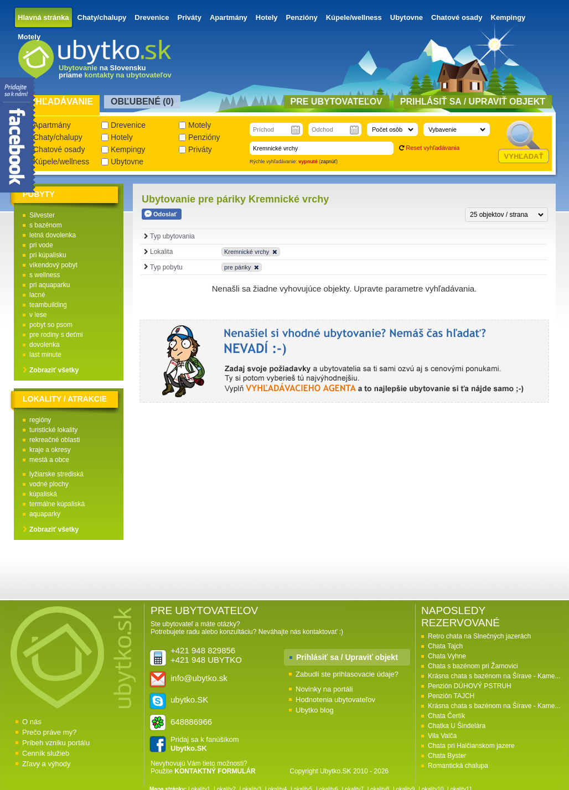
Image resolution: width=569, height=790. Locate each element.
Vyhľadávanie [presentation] (58, 101)
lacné (37, 295)
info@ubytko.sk (198, 678)
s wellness (44, 275)
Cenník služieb (45, 753)
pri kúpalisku (47, 255)
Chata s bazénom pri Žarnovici (473, 666)
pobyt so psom (51, 325)
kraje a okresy (50, 450)
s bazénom (45, 225)
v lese (37, 315)
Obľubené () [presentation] (142, 101)
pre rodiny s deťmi (56, 335)
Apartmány (228, 17)
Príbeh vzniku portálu (56, 743)
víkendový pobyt (53, 265)
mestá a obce (49, 460)
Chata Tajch (445, 646)
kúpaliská (43, 494)
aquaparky (44, 514)
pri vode (41, 245)
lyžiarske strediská (56, 474)
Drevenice (152, 17)
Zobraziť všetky (54, 370)
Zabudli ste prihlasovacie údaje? (347, 674)
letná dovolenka (52, 235)
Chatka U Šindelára (456, 726)
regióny (40, 420)
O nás (32, 722)
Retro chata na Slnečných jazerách (479, 636)
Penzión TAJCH (451, 696)
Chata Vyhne (447, 656)
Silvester (42, 215)
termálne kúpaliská (57, 504)
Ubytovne (406, 17)
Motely (29, 37)
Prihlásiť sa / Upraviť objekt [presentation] (472, 101)
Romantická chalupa (458, 766)
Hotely (267, 17)
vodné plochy (49, 484)
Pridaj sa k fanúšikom (204, 743)
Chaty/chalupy (102, 17)
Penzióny (302, 17)
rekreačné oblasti (54, 440)
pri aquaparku (49, 285)
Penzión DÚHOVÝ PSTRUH (469, 686)
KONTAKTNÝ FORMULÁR (214, 771)
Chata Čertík (446, 716)
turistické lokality (53, 430)
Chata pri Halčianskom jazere (471, 746)
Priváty (189, 17)
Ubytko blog (315, 710)
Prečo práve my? (49, 732)
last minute (45, 354)
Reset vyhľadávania (432, 147)
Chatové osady (456, 17)
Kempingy (508, 17)
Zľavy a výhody (46, 764)
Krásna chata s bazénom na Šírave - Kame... (494, 676)
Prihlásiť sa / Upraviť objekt (347, 657)
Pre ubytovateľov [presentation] (336, 101)
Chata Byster (447, 756)
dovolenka (44, 345)
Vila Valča (442, 736)
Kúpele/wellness (354, 17)
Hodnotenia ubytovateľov (335, 699)
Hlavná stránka (43, 17)
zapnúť (328, 161)
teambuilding (48, 305)
